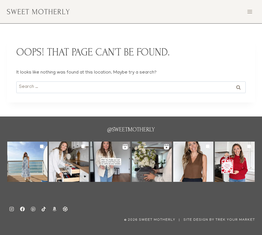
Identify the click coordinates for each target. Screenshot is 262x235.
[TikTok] (43, 209)
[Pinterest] (33, 209)
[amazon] (54, 209)
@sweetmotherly (131, 129)
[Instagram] (11, 209)
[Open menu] (249, 11)
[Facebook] (22, 209)
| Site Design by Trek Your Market (216, 220)
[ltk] (65, 209)
